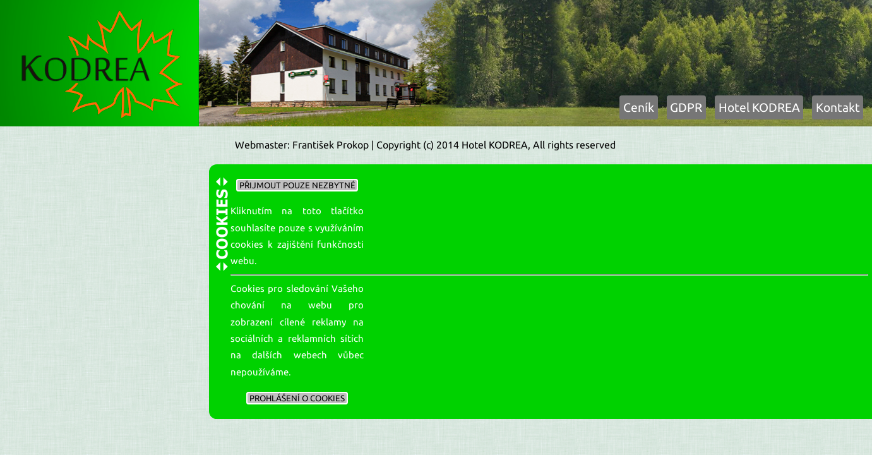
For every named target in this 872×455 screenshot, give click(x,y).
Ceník (638, 107)
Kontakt (838, 107)
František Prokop (330, 144)
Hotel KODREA (759, 107)
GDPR (686, 107)
